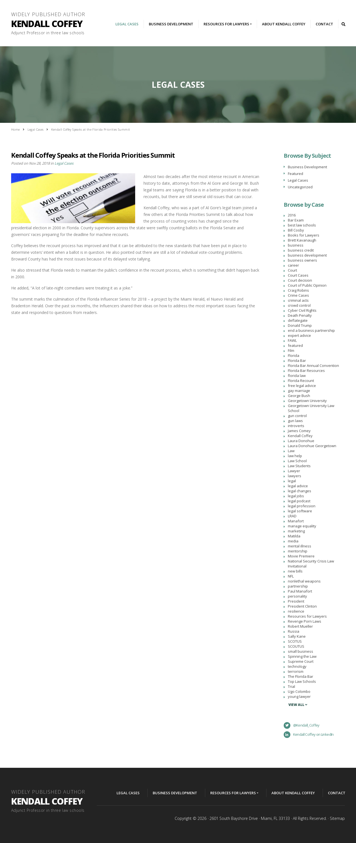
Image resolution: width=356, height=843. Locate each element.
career (293, 265)
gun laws (295, 420)
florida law (297, 375)
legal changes (299, 490)
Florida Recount (301, 380)
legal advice (298, 485)
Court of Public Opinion (307, 285)
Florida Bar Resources (306, 370)
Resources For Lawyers (226, 23)
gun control (297, 415)
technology (297, 666)
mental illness (299, 546)
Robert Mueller (300, 626)
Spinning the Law (302, 656)
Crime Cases (298, 295)
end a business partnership (311, 330)
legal (292, 480)
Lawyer (294, 470)
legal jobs (296, 495)
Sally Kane (297, 636)
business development (307, 255)
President (296, 601)
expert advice (299, 335)
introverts (296, 425)
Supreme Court (300, 661)
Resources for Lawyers (307, 616)
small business (300, 651)
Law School (297, 460)
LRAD (292, 515)
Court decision (300, 280)
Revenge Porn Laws (304, 621)
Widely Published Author (49, 24)
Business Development (171, 23)
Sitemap (337, 818)
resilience (296, 611)
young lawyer (299, 696)
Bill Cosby (296, 230)
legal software (300, 510)
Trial (291, 686)
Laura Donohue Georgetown (312, 445)
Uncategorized (300, 186)
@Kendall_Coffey (302, 725)
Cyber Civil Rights (302, 310)
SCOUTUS (296, 646)
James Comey (299, 430)
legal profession (301, 505)
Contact (324, 23)
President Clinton (302, 606)
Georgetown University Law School (311, 408)
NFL (291, 576)
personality (297, 596)
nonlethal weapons (304, 581)
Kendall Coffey (300, 435)
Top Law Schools (302, 681)
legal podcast (299, 500)
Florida (293, 355)
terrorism (295, 671)
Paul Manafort (300, 591)
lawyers (294, 475)
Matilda (294, 536)
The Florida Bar (300, 676)
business (295, 245)
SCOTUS (295, 641)
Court (292, 270)
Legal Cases (127, 23)
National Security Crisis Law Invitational (311, 564)
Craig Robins (298, 290)
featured (295, 345)
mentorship (297, 551)
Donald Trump (300, 325)
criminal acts (298, 300)
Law (291, 450)
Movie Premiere (301, 556)
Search (343, 24)
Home (15, 129)
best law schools (302, 225)
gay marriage (299, 390)
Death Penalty (300, 315)
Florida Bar (297, 360)
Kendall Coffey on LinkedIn (309, 734)
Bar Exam (296, 220)
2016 (292, 215)
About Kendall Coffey (283, 23)
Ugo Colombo (299, 691)
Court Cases (298, 275)
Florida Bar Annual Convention (313, 365)
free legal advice (302, 385)
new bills (295, 571)
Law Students (299, 465)
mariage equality (302, 525)
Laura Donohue (301, 440)
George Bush (299, 395)
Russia (293, 631)
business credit (301, 250)
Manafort (296, 520)
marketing (296, 530)
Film (291, 350)
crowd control (299, 305)
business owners (302, 260)
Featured (295, 173)
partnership (298, 586)
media (293, 541)
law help (295, 455)
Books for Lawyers (303, 235)
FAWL (292, 340)
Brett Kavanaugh (302, 240)
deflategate (298, 320)
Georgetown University (307, 400)
